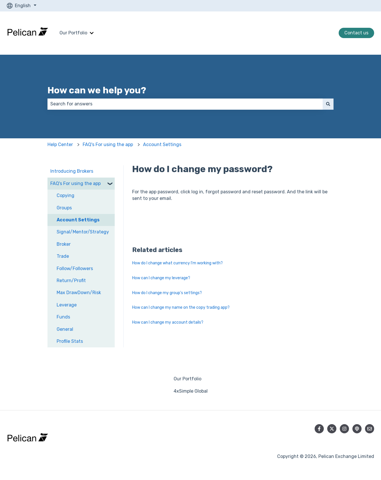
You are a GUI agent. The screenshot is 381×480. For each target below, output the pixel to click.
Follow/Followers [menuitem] (75, 268)
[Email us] (369, 428)
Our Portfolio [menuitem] (187, 378)
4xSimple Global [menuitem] (191, 391)
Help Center (60, 144)
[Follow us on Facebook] (319, 428)
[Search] (328, 104)
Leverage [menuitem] (67, 305)
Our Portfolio (73, 33)
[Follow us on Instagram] (344, 428)
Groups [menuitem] (64, 208)
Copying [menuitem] (65, 195)
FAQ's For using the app (108, 144)
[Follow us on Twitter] (331, 428)
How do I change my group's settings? (167, 292)
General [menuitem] (65, 329)
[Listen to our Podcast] (357, 428)
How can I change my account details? (167, 322)
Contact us (356, 33)
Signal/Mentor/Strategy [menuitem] (83, 232)
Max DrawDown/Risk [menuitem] (79, 292)
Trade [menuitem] (63, 256)
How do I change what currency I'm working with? (177, 263)
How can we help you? (96, 90)
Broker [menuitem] (64, 244)
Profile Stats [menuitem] (70, 341)
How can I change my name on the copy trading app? (181, 307)
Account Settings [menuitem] (78, 220)
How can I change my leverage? (161, 278)
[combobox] (185, 104)
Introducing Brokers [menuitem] (71, 171)
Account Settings (162, 144)
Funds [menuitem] (63, 317)
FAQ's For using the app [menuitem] (75, 183)
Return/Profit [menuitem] (71, 280)
